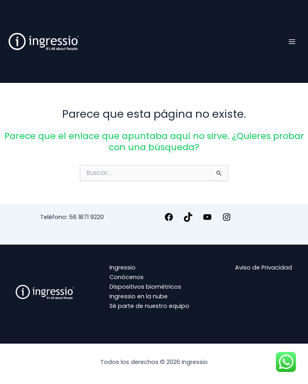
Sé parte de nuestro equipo (149, 306)
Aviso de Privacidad (263, 267)
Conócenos (126, 277)
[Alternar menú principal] (292, 41)
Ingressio (122, 267)
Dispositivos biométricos (145, 287)
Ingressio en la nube (138, 296)
